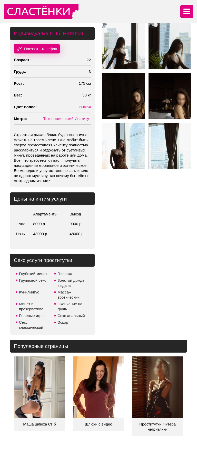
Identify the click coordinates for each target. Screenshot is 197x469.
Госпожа (64, 273)
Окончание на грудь (69, 306)
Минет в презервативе (31, 306)
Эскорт (63, 322)
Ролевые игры (31, 315)
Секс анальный (71, 315)
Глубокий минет (33, 273)
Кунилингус (29, 292)
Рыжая (85, 107)
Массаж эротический (68, 294)
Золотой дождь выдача (70, 283)
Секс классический (31, 325)
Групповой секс (32, 280)
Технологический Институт (67, 118)
